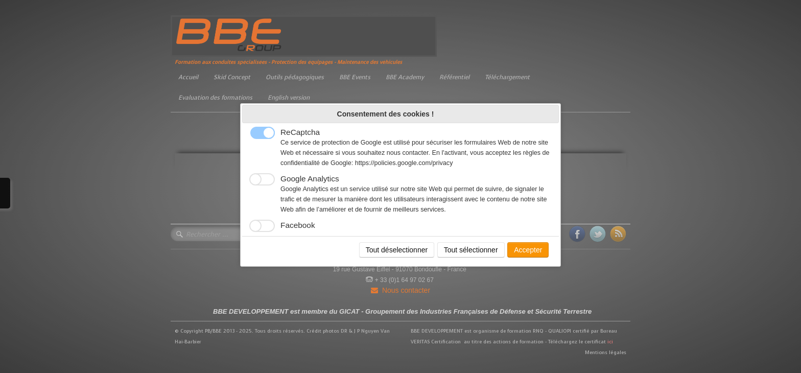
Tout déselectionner (397, 250)
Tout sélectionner (471, 250)
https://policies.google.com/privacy (404, 163)
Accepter (528, 250)
